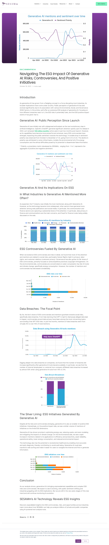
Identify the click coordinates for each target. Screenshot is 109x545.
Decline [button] (85, 541)
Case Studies (54, 4)
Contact (77, 4)
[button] (38, 4)
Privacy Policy (69, 533)
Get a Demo (101, 4)
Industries (45, 4)
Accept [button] (78, 541)
